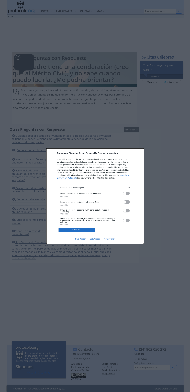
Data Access (95, 239)
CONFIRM (77, 230)
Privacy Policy (109, 239)
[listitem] (95, 187)
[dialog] (95, 196)
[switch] (126, 193)
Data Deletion (80, 239)
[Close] (138, 153)
